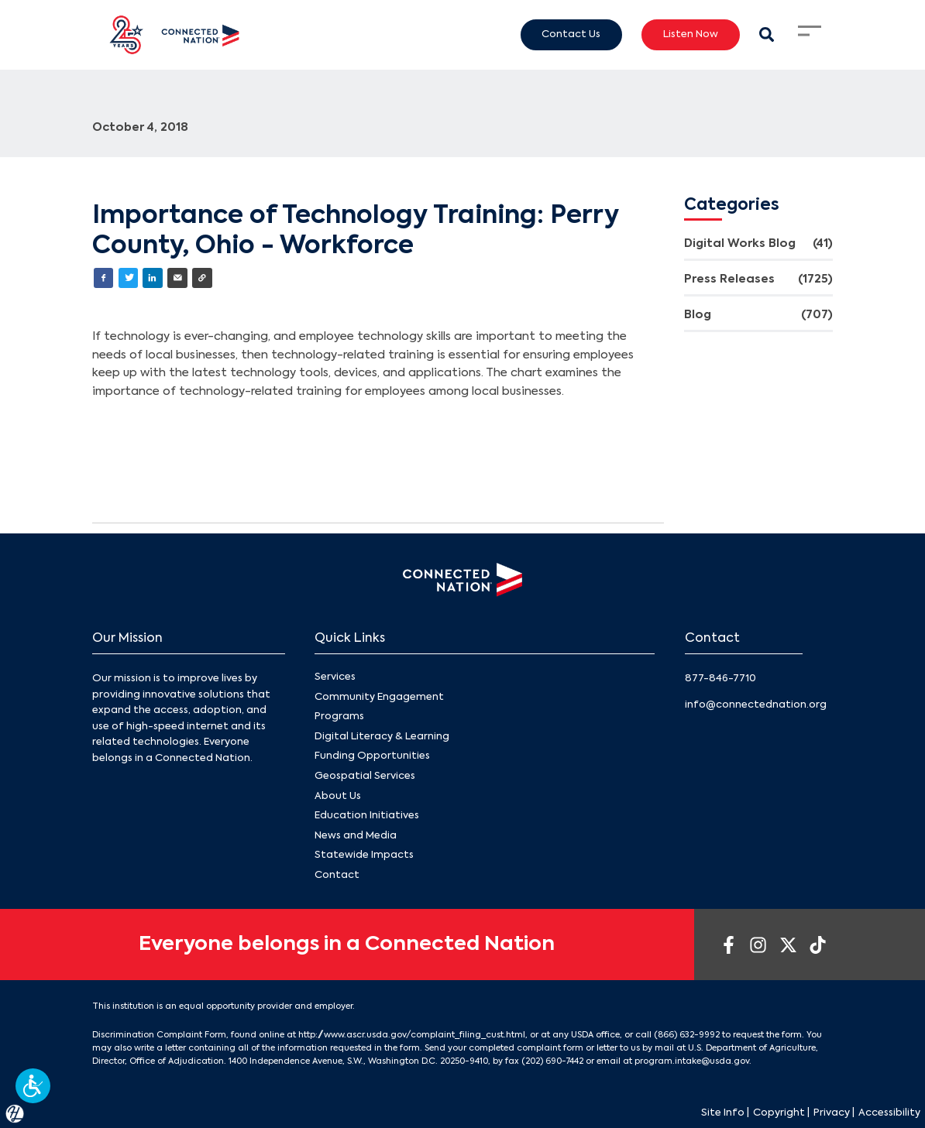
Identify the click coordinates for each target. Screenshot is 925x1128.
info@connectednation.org (756, 705)
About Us (338, 796)
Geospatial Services (365, 776)
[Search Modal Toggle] (766, 34)
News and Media (356, 836)
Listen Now (690, 34)
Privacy (831, 1113)
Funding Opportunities (372, 757)
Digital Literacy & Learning (382, 737)
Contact (337, 875)
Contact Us (571, 34)
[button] (32, 1085)
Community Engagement (379, 697)
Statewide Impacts (364, 856)
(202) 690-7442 (552, 1061)
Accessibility (889, 1113)
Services (335, 677)
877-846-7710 (720, 679)
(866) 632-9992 (687, 1035)
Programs (339, 717)
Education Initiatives (367, 816)
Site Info (722, 1113)
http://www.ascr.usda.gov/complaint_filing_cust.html (411, 1035)
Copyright (779, 1113)
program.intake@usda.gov (691, 1061)
